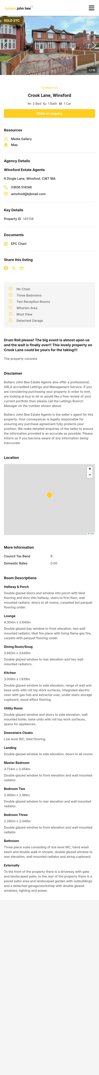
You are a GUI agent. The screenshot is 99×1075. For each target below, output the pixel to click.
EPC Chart (19, 244)
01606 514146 (21, 187)
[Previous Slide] (5, 45)
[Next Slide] (94, 45)
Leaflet (91, 534)
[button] (49, 45)
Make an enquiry (49, 113)
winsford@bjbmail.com (28, 194)
